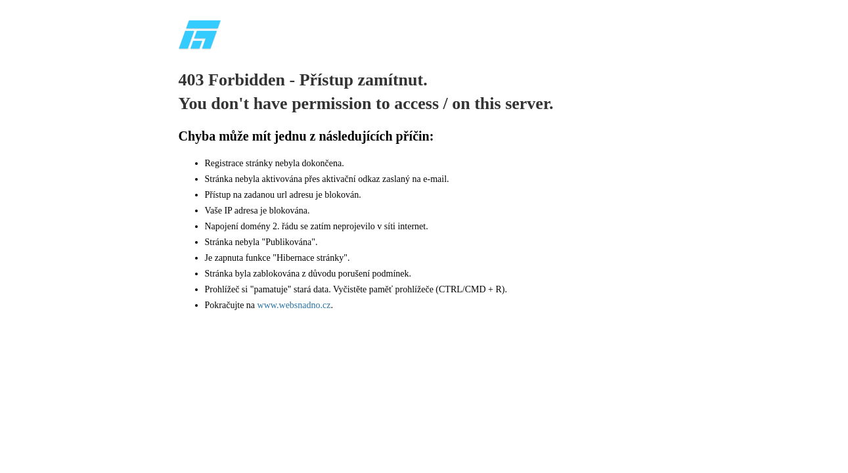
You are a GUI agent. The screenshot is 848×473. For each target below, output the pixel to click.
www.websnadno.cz (294, 305)
